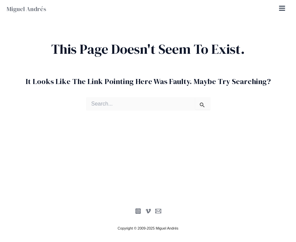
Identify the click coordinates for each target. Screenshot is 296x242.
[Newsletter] (158, 211)
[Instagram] (138, 211)
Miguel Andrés (26, 9)
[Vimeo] (148, 211)
